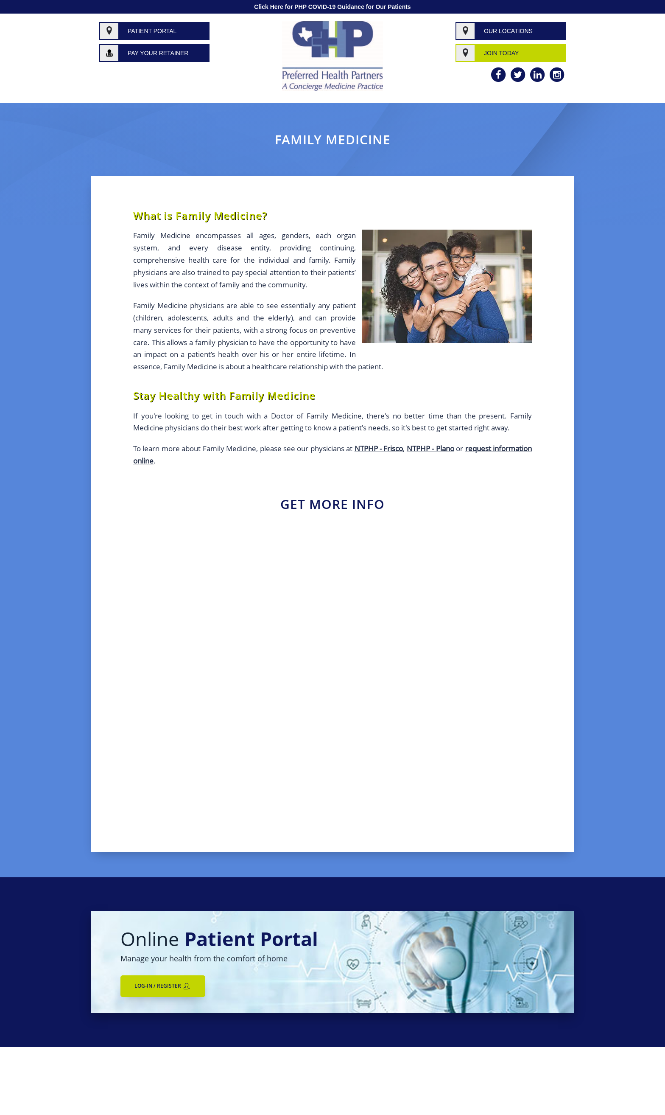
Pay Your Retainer (158, 53)
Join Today (501, 53)
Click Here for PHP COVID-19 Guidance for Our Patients (332, 6)
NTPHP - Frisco (379, 448)
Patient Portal (152, 31)
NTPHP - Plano (430, 448)
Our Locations (508, 31)
